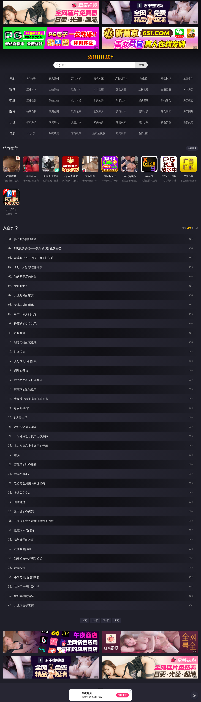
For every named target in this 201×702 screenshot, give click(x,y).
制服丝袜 (121, 100)
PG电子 (31, 78)
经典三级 (144, 100)
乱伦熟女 (166, 100)
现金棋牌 (166, 78)
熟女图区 (166, 111)
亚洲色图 (54, 111)
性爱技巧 (188, 122)
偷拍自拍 (54, 100)
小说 (12, 122)
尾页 (116, 620)
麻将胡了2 (121, 78)
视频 (12, 89)
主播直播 (166, 89)
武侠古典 (99, 122)
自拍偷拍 (54, 89)
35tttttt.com (100, 57)
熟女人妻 (121, 89)
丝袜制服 (144, 89)
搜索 (141, 65)
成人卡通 (76, 100)
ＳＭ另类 (188, 89)
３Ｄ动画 (99, 89)
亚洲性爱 (31, 100)
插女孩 (31, 133)
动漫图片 (99, 111)
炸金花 (143, 78)
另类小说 (144, 122)
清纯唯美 (144, 111)
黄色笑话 (166, 122)
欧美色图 (76, 111)
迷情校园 (121, 122)
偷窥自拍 (31, 111)
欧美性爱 (99, 100)
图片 (12, 111)
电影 (12, 100)
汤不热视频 (98, 133)
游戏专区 (99, 78)
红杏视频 (121, 133)
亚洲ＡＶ (31, 89)
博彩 (12, 78)
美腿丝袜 (121, 111)
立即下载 (122, 695)
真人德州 (54, 78)
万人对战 (76, 78)
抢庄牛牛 (188, 78)
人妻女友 (76, 122)
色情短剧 (144, 133)
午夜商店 (54, 133)
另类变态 (188, 100)
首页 (84, 620)
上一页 (95, 620)
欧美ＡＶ (76, 89)
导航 (12, 133)
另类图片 (188, 111)
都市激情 (31, 122)
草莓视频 (76, 133)
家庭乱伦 (54, 122)
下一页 (106, 620)
